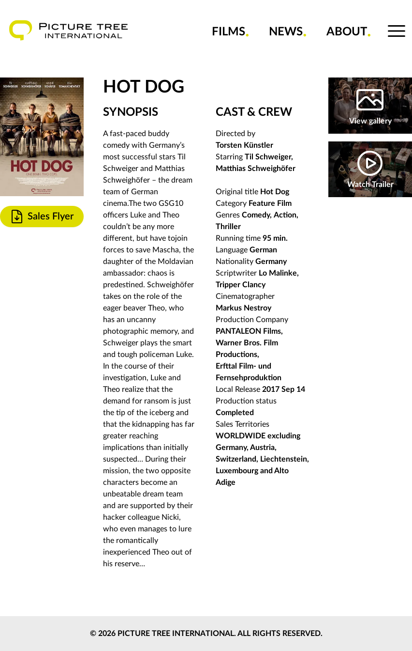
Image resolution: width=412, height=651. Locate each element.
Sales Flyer (41, 216)
